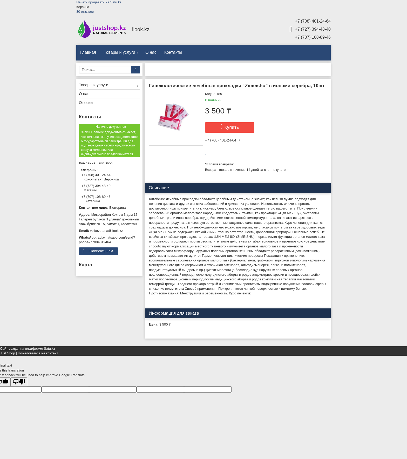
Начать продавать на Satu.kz (98, 2)
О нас (151, 52)
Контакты (173, 52)
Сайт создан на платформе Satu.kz (27, 348)
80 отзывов (85, 12)
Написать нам (101, 251)
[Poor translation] (19, 382)
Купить (232, 127)
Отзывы (86, 102)
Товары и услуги (119, 52)
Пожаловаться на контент (38, 353)
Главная (88, 52)
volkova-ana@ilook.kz (106, 231)
